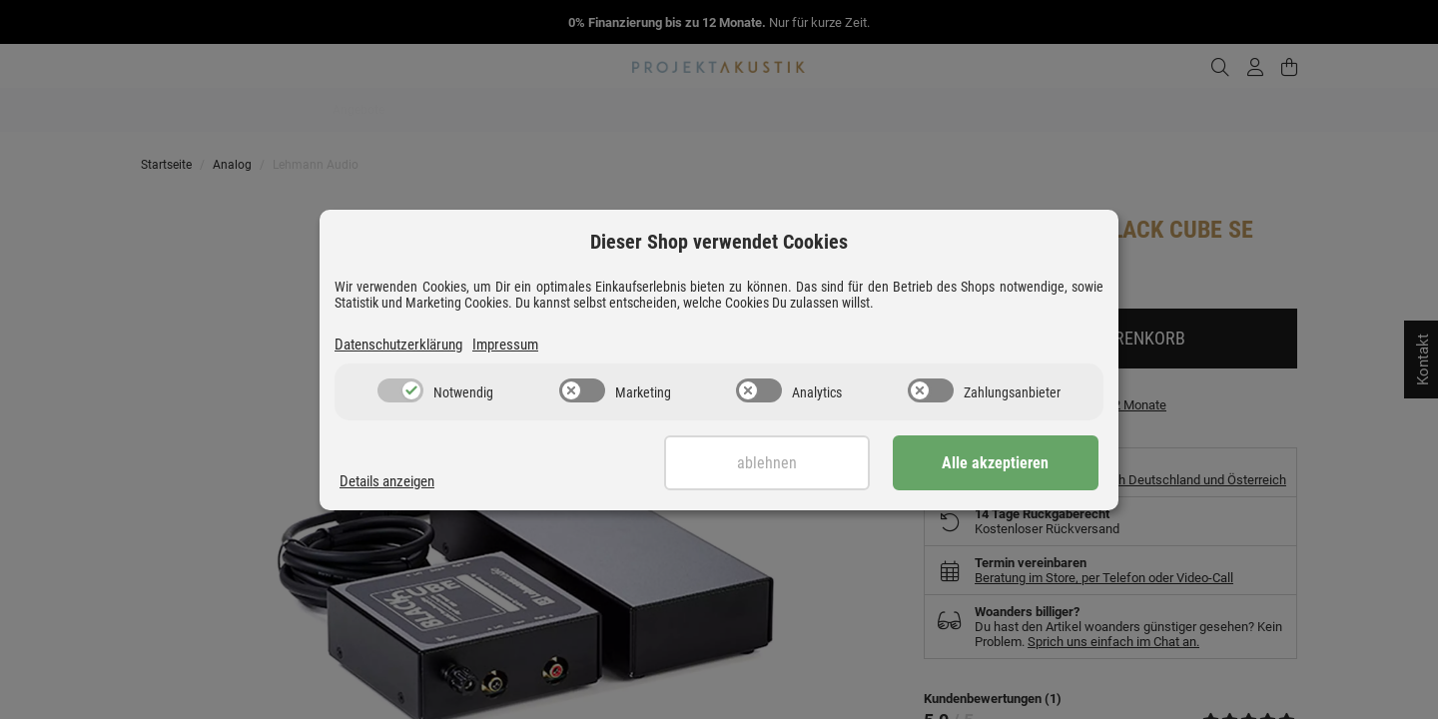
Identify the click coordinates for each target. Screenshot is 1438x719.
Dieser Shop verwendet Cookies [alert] (719, 242)
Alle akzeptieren (999, 462)
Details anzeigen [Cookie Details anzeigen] (387, 481)
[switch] (400, 390)
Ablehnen (776, 462)
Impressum (505, 345)
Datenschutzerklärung (398, 345)
